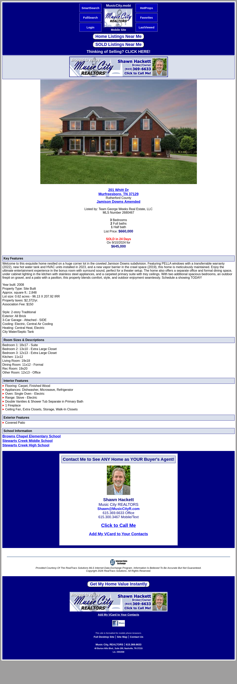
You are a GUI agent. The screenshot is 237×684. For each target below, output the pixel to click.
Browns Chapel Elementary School (31, 436)
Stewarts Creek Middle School (27, 441)
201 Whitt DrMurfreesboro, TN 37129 (118, 192)
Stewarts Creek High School (25, 445)
